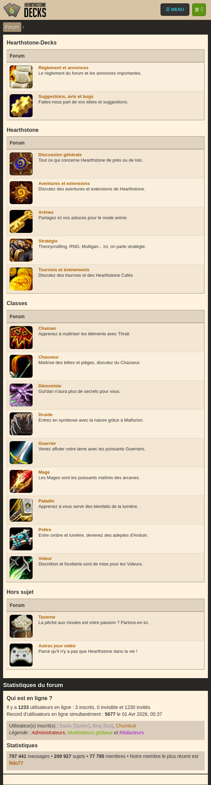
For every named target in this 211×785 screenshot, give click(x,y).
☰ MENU (175, 9)
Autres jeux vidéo (56, 645)
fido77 (16, 763)
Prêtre (44, 529)
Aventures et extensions (64, 183)
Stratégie (48, 241)
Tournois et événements (64, 269)
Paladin (46, 500)
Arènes (46, 212)
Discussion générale (60, 154)
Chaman (47, 328)
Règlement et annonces (63, 67)
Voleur (45, 558)
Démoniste (49, 385)
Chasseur (48, 357)
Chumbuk (126, 725)
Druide (45, 414)
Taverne (46, 617)
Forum (12, 27)
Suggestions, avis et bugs (65, 96)
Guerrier (47, 443)
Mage (44, 472)
